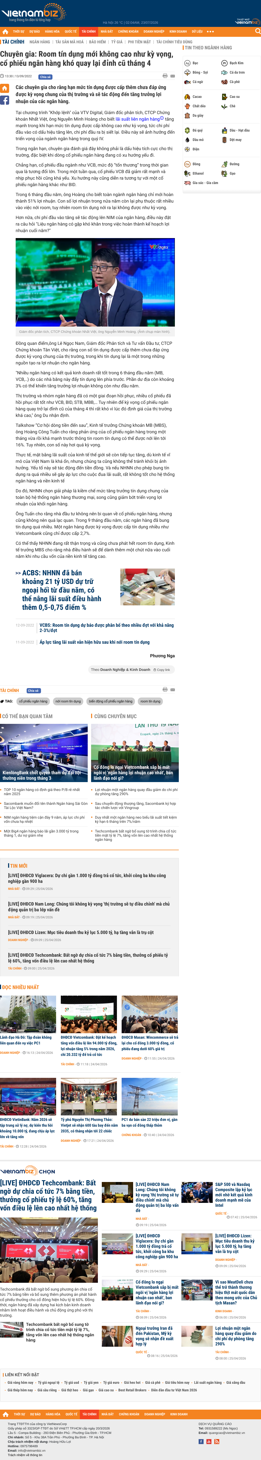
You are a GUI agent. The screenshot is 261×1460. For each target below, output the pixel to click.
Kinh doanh (223, 1311)
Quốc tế (221, 1213)
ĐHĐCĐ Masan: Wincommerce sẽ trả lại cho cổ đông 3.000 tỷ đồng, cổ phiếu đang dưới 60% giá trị (150, 1043)
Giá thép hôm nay (20, 1390)
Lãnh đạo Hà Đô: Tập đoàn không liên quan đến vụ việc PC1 (26, 1040)
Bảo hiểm (97, 42)
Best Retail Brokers (132, 1390)
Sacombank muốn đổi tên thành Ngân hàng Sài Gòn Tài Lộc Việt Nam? (46, 806)
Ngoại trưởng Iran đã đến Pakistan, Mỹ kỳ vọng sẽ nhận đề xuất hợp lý (155, 1336)
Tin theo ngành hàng (208, 48)
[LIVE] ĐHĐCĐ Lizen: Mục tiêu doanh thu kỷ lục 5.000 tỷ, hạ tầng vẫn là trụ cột (81, 932)
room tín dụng (150, 701)
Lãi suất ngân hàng (208, 1383)
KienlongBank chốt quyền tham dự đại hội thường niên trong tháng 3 (42, 775)
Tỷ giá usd (71, 1383)
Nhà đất (14, 889)
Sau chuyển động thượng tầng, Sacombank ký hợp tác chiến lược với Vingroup (135, 806)
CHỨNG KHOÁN (128, 32)
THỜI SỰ (18, 32)
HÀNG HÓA (52, 32)
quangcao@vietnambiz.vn (227, 1433)
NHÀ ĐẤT (107, 32)
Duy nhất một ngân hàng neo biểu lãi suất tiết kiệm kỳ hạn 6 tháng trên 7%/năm (136, 819)
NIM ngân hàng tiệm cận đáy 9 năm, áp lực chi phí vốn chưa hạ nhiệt (44, 819)
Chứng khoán (131, 1135)
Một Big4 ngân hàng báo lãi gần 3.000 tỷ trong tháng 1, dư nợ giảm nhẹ (41, 833)
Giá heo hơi (132, 1383)
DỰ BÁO (34, 32)
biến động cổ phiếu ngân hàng (110, 701)
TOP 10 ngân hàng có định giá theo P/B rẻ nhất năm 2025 (42, 792)
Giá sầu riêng (47, 1390)
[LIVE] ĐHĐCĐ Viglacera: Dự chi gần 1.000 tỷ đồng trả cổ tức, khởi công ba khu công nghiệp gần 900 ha (87, 878)
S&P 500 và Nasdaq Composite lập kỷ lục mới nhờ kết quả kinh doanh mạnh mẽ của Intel (233, 1195)
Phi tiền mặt (139, 42)
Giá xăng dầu (235, 1383)
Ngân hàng (39, 42)
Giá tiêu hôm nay (177, 1383)
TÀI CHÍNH (89, 32)
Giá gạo (88, 1390)
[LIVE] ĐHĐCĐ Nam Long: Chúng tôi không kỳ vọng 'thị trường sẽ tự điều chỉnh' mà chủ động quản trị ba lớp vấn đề (89, 907)
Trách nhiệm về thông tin (25, 1455)
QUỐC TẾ (70, 32)
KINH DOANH (178, 32)
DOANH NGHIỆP (154, 32)
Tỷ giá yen (91, 1383)
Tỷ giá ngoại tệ (49, 1383)
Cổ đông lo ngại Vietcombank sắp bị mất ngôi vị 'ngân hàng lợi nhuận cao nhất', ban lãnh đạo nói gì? (133, 773)
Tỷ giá (116, 42)
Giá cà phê (152, 1383)
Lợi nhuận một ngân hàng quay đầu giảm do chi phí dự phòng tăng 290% (136, 792)
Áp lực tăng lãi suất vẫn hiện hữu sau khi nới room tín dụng (95, 642)
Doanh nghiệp (18, 940)
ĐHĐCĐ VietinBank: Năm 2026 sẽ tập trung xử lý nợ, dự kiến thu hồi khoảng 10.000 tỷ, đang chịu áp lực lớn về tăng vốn (27, 1128)
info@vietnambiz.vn (31, 1450)
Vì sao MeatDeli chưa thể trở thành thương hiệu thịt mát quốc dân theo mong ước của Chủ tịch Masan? (236, 1293)
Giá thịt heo (69, 1390)
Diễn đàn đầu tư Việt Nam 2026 (174, 1390)
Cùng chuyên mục (115, 716)
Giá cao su (106, 1390)
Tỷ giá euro (111, 1383)
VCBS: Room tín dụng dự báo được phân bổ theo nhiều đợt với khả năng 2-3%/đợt (107, 628)
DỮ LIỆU (197, 32)
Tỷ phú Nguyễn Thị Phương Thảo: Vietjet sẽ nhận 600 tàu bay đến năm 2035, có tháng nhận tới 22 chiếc (89, 1125)
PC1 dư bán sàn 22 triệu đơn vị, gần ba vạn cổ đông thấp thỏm (149, 1122)
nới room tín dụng (68, 701)
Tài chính (13, 42)
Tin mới (18, 866)
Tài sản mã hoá (70, 42)
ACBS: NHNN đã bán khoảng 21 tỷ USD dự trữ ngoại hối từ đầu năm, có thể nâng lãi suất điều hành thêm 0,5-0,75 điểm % (61, 590)
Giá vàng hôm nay (20, 1383)
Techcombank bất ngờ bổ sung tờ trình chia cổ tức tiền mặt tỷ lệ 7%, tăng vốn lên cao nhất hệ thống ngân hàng (135, 835)
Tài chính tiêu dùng (174, 42)
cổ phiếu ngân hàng (33, 701)
